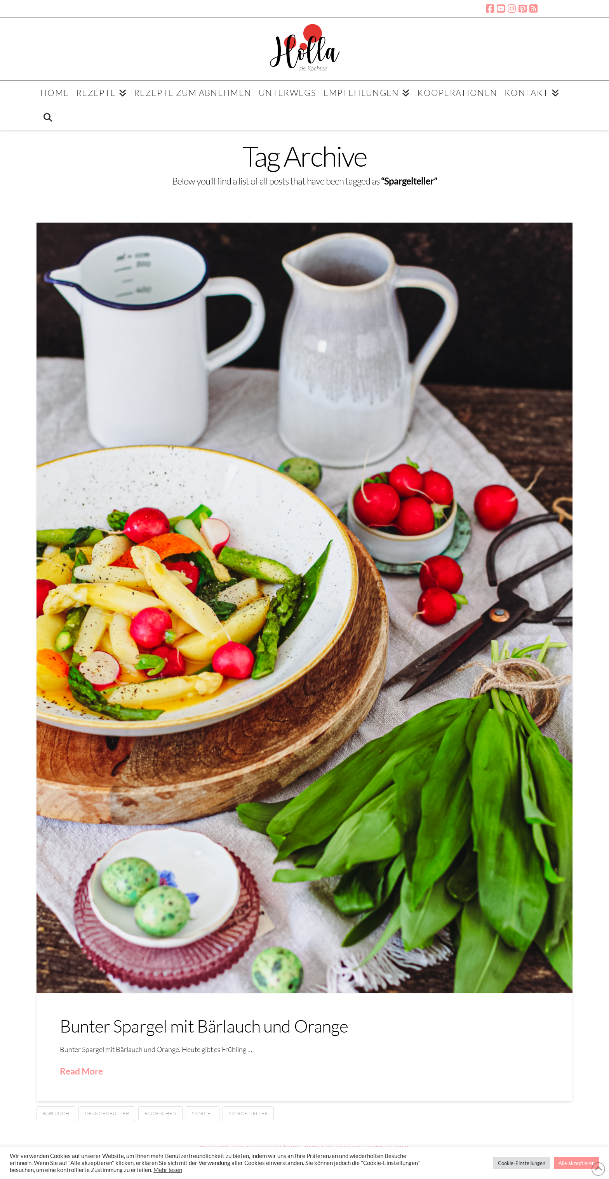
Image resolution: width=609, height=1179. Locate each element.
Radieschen (160, 1113)
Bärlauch (56, 1113)
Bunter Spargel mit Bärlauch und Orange (204, 1025)
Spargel (202, 1113)
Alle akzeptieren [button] (577, 1163)
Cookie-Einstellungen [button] (521, 1163)
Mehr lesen (167, 1170)
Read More (81, 1071)
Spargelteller (248, 1113)
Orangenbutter (107, 1113)
